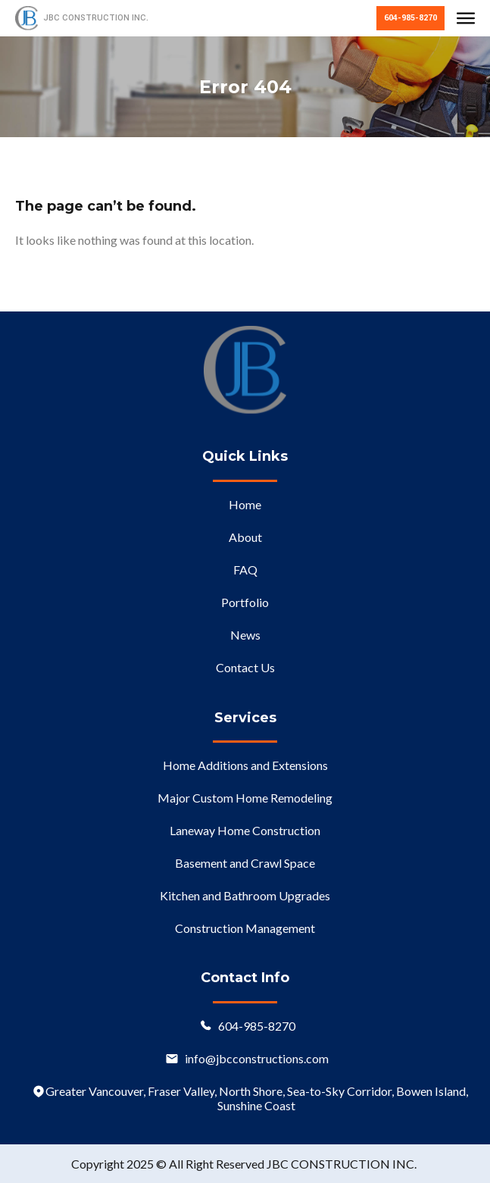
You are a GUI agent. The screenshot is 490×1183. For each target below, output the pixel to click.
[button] (466, 19)
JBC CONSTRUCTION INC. (95, 17)
